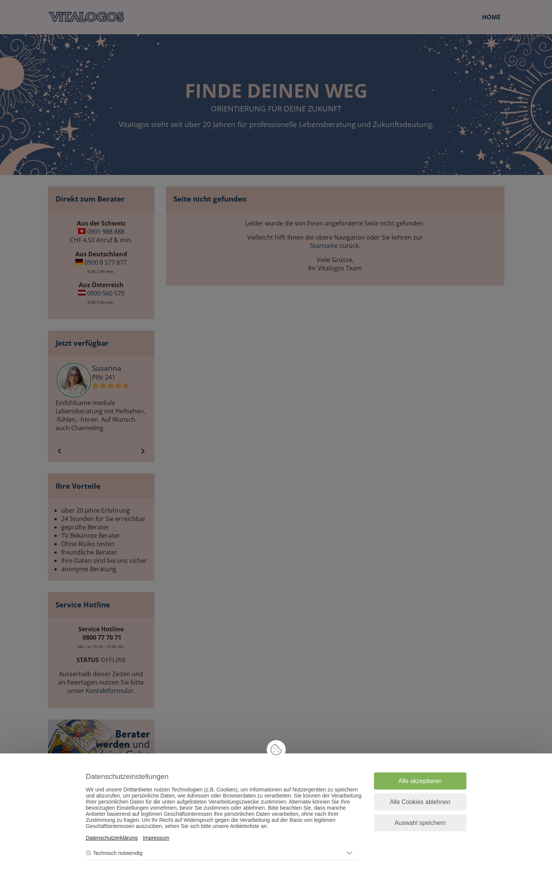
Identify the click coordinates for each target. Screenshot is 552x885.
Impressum (156, 838)
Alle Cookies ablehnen (420, 802)
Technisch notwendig (117, 853)
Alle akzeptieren (420, 781)
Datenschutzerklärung (112, 838)
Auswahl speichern (420, 823)
